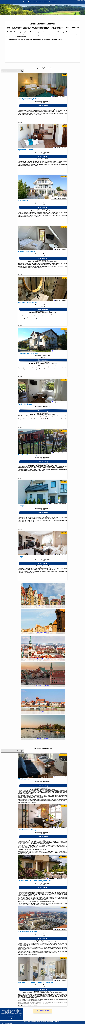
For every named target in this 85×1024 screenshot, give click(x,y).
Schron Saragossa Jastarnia (42, 1010)
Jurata (64, 74)
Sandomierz (63, 754)
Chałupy (64, 329)
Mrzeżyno (63, 958)
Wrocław (64, 907)
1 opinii (51, 942)
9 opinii (51, 109)
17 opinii (49, 415)
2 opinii (55, 891)
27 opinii (50, 313)
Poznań (64, 805)
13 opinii (50, 160)
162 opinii (50, 840)
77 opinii (46, 516)
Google (3, 1010)
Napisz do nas (58, 1021)
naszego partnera (37, 115)
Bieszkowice (62, 856)
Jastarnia (63, 176)
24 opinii (51, 364)
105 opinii (50, 262)
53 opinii (49, 790)
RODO (14, 1016)
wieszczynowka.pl (81, 0)
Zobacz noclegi (43, 106)
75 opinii (48, 211)
